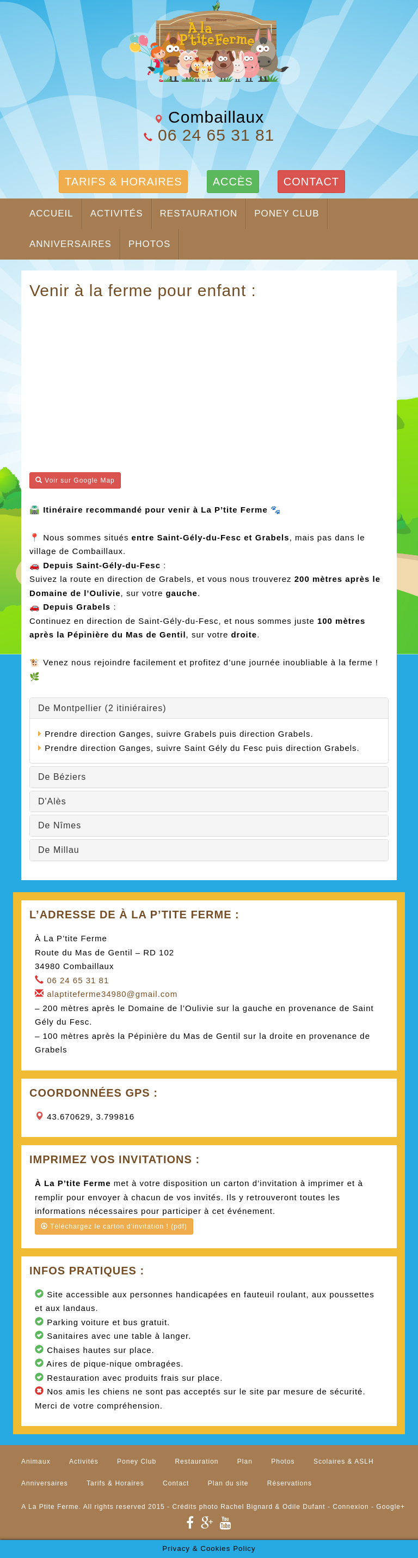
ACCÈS (233, 182)
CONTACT (311, 182)
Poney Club (286, 213)
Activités (116, 213)
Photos (149, 244)
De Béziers (62, 776)
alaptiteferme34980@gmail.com (112, 993)
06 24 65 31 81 (216, 135)
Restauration (199, 213)
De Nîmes (59, 825)
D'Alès (52, 801)
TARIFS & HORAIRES (123, 182)
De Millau (58, 850)
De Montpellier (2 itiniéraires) (102, 708)
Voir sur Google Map (75, 480)
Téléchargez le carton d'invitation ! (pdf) (114, 1226)
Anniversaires (70, 244)
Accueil (51, 213)
